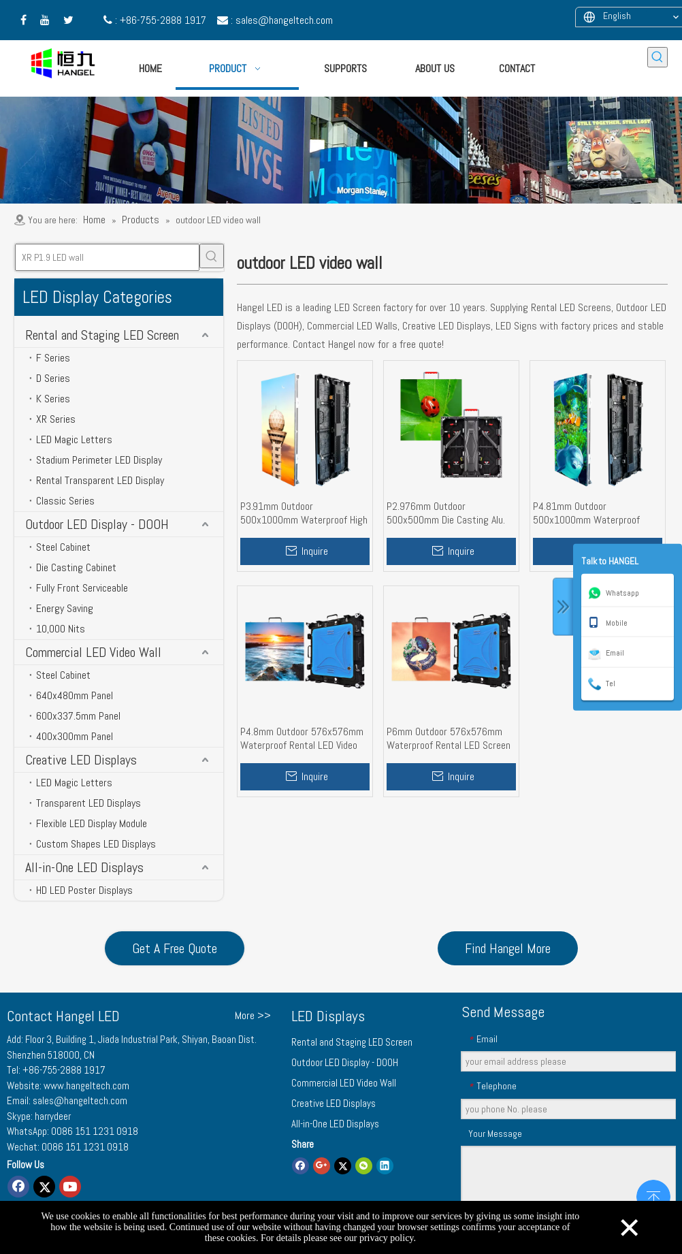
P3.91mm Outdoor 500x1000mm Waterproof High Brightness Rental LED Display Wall (304, 513)
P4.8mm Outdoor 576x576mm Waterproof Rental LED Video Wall (301, 738)
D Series (53, 378)
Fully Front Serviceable (82, 588)
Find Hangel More (508, 948)
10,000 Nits (60, 629)
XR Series (56, 419)
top (653, 1195)
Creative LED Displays (81, 760)
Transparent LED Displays (88, 803)
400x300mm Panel (74, 736)
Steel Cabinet (63, 547)
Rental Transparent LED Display (100, 480)
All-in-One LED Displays (84, 867)
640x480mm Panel (74, 695)
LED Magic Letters (74, 439)
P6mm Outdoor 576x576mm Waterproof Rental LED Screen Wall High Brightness (448, 738)
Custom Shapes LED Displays (96, 844)
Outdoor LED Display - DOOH (97, 524)
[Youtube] (70, 1186)
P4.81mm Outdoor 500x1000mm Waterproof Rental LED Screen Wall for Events (587, 513)
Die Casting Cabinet (76, 567)
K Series (53, 398)
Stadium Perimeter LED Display (99, 460)
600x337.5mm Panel (78, 716)
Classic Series (65, 501)
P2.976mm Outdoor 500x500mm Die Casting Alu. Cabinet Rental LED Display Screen (446, 513)
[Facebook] (18, 1186)
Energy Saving (64, 608)
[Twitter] (44, 1186)
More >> (253, 1015)
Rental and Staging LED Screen (102, 335)
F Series (53, 358)
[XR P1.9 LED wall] (107, 257)
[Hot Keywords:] (657, 57)
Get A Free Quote (174, 948)
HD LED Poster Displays (84, 890)
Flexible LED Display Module (91, 823)
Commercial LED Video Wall (93, 652)
